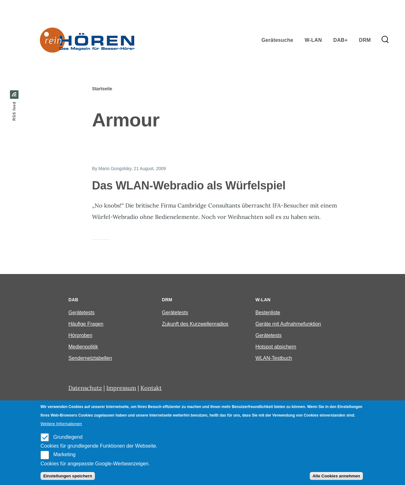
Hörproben (80, 335)
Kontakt (151, 388)
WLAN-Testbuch (273, 358)
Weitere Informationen (61, 423)
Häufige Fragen (85, 324)
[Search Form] (385, 40)
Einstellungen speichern (67, 476)
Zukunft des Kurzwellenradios (195, 324)
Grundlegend (68, 437)
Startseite (102, 88)
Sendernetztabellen (90, 358)
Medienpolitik (83, 346)
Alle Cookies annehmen (336, 476)
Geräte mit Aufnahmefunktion (288, 324)
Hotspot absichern (275, 346)
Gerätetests (81, 312)
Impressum (121, 388)
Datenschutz (85, 388)
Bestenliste (267, 312)
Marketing (64, 454)
